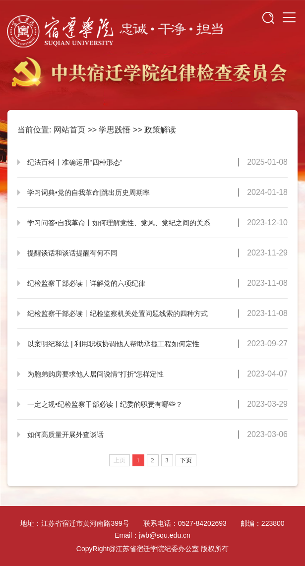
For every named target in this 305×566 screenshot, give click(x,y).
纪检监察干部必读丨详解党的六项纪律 (86, 283)
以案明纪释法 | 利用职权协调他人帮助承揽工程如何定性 (113, 344)
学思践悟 (114, 130)
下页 (186, 460)
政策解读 (160, 130)
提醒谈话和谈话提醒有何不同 (72, 253)
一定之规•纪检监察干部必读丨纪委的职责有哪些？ (105, 404)
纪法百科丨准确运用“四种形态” (74, 162)
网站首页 (69, 130)
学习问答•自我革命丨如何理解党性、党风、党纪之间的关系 (118, 223)
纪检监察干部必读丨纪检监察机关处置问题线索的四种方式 (117, 313)
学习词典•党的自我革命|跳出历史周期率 (88, 192)
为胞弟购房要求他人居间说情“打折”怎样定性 (95, 374)
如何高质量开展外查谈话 (65, 435)
